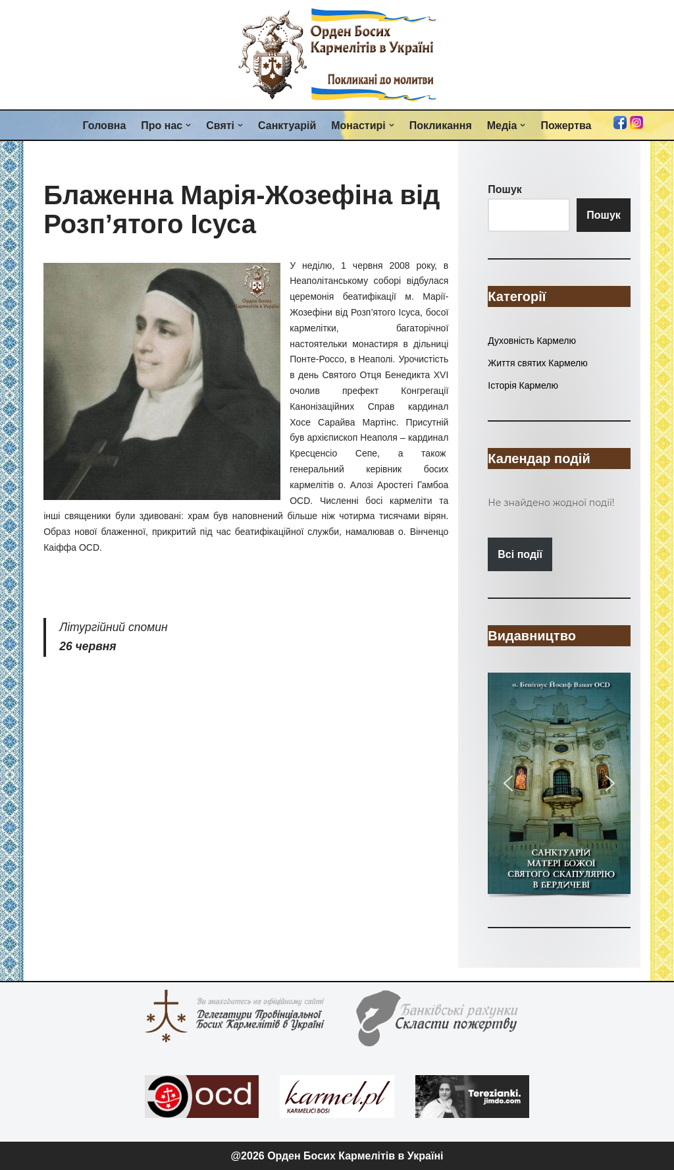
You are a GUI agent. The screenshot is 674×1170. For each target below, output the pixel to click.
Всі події (520, 554)
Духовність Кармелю (532, 340)
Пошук (603, 215)
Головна (104, 125)
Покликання (440, 125)
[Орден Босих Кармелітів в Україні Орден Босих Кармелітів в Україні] (337, 54)
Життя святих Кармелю (537, 363)
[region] (559, 787)
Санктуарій (287, 125)
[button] (188, 125)
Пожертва (565, 125)
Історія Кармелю (523, 385)
